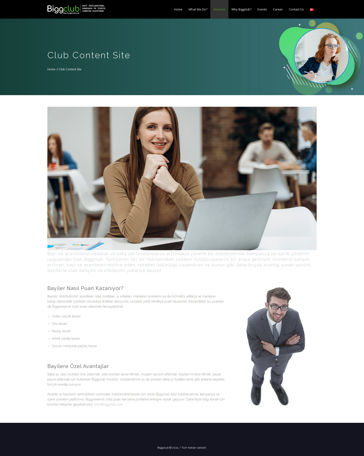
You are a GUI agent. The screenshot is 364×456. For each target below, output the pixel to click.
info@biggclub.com (108, 401)
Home (51, 69)
